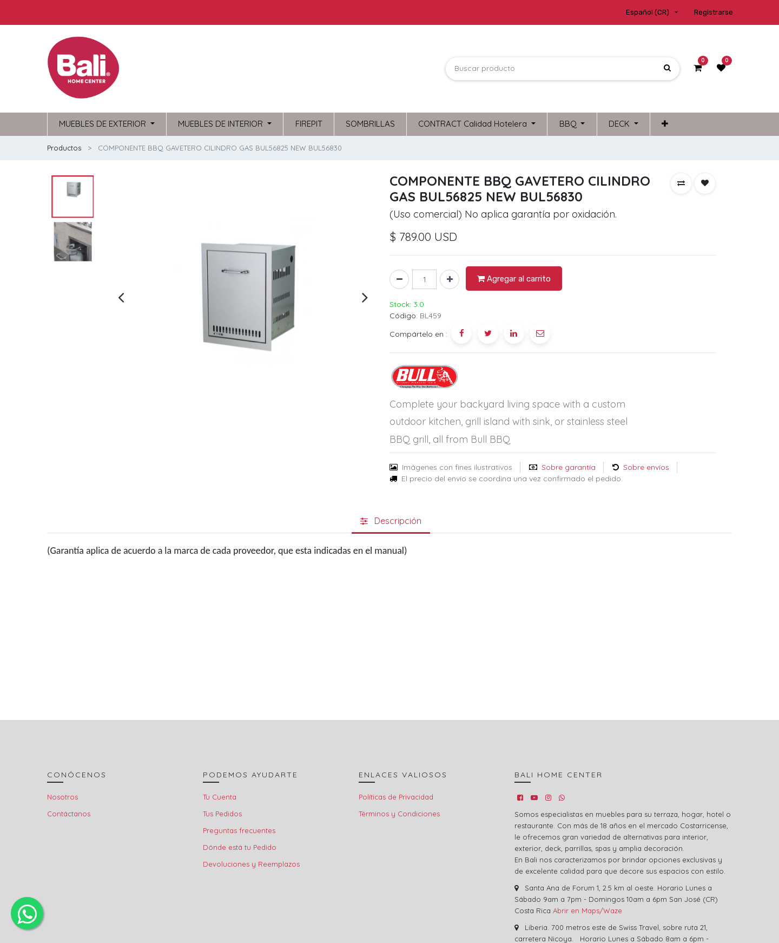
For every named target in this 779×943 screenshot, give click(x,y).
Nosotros (62, 797)
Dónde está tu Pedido (239, 847)
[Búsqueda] (667, 68)
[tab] (391, 521)
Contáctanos (68, 813)
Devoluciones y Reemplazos (251, 864)
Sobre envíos (646, 467)
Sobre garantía (569, 467)
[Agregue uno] (449, 279)
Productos (64, 147)
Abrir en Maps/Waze (587, 910)
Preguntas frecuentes (239, 830)
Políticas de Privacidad (396, 797)
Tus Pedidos (222, 813)
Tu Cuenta (219, 797)
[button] (681, 183)
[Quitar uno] (399, 279)
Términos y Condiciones (399, 813)
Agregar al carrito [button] (514, 279)
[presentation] (121, 297)
